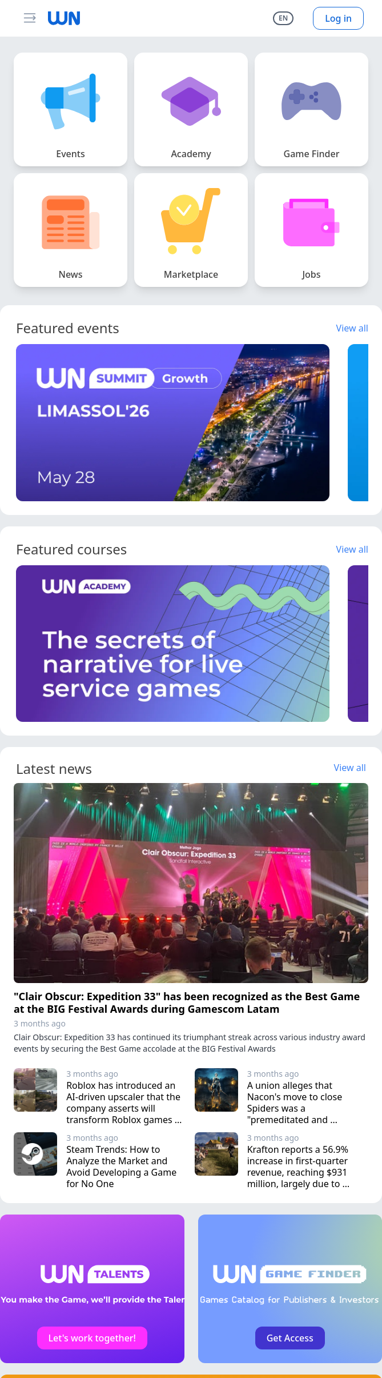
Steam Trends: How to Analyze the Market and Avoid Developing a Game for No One (122, 1166)
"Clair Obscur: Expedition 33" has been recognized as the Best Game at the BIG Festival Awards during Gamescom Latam (187, 1002)
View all (352, 328)
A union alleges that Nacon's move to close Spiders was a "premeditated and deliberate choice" (296, 1108)
